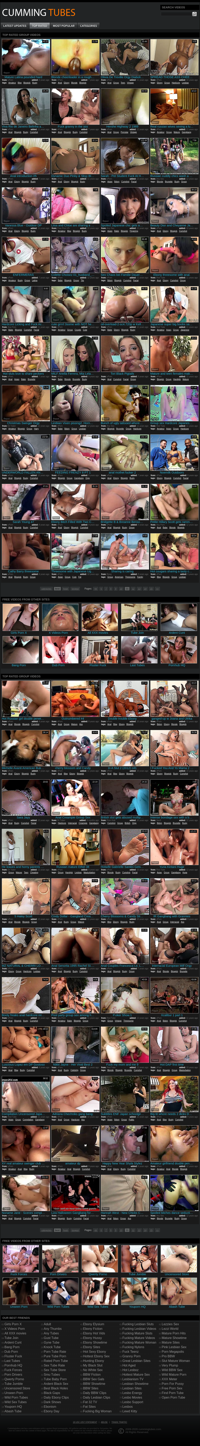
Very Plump (170, 1365)
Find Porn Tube (172, 1393)
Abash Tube (12, 1411)
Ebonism (50, 1406)
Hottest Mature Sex (136, 1374)
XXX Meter (169, 1379)
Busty (34, 83)
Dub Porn (11, 1351)
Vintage (130, 83)
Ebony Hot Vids (94, 1333)
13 (139, 588)
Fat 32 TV (90, 1402)
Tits (82, 280)
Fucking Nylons (133, 1347)
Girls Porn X (13, 1324)
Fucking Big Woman (97, 1411)
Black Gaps (52, 1393)
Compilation (28, 1120)
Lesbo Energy (132, 1393)
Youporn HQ (13, 1406)
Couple (78, 330)
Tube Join (11, 1338)
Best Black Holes (56, 1388)
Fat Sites (89, 1406)
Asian (109, 182)
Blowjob (26, 83)
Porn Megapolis (173, 1351)
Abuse (104, 1422)
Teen (123, 83)
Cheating (34, 872)
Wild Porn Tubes (16, 1397)
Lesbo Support (132, 1402)
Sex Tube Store (55, 1370)
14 (145, 588)
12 (133, 588)
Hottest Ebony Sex (96, 1356)
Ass (81, 724)
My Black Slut (92, 1365)
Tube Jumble (13, 1383)
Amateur (12, 83)
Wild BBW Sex (172, 1370)
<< (95, 588)
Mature (177, 132)
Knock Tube (52, 1347)
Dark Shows (52, 1402)
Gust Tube (51, 1338)
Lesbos (127, 1406)
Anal (60, 83)
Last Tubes (12, 1361)
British (127, 823)
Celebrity (74, 1070)
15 (151, 588)
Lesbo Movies (132, 1397)
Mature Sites (171, 1342)
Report (7, 73)
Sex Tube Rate (54, 1365)
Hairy (36, 429)
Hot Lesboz (130, 1370)
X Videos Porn (14, 1328)
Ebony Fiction (92, 1328)
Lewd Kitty (129, 1411)
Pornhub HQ (13, 1365)
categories (46, 588)
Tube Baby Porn (55, 1379)
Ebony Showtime (95, 1342)
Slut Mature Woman (176, 1361)
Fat (79, 577)
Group (116, 83)
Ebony (66, 83)
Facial (134, 182)
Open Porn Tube (173, 1397)
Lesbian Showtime (135, 1383)
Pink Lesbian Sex (174, 1347)
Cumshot (34, 132)
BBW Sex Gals (93, 1379)
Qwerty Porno (14, 1379)
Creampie (83, 823)
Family (140, 577)
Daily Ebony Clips (56, 1397)
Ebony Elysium (93, 1324)
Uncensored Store (17, 1388)
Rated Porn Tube (56, 1361)
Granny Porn (131, 1356)
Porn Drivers (13, 1374)
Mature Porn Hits (174, 1333)
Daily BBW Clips (94, 1393)
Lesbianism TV (133, 1379)
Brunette (169, 182)
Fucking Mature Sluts (137, 1333)
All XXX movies (15, 1333)
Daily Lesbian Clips (96, 1397)
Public (131, 1120)
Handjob (177, 379)
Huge (184, 872)
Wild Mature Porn (174, 1374)
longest (75, 588)
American (119, 577)
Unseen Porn (13, 1393)
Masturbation (89, 872)
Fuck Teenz (130, 1351)
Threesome (130, 577)
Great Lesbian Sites (136, 1361)
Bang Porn (12, 1347)
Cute (85, 330)
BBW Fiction (92, 1374)
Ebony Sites (91, 1347)
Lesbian (185, 83)
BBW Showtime (94, 1383)
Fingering (134, 231)
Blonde (74, 83)
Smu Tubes (52, 1374)
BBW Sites (90, 1388)
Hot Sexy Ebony (94, 1351)
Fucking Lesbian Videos (139, 1328)
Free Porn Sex (172, 1388)
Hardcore (176, 83)
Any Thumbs (53, 1328)
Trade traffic (119, 1422)
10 (121, 588)
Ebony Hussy (92, 1338)
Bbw (20, 83)
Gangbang (186, 132)
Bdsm (116, 182)
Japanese (185, 330)
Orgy (87, 478)
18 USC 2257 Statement (85, 1422)
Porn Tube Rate (55, 1351)
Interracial (72, 823)
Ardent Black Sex (56, 1383)
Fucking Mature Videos (138, 1338)
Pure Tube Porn (55, 1356)
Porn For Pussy (173, 1383)
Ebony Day (51, 1411)
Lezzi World (170, 1328)
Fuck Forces (13, 1370)
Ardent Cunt (12, 1342)
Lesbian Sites (132, 1388)
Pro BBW (168, 1356)
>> (157, 588)
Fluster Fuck (13, 1356)
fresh (65, 588)
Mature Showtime (174, 1338)
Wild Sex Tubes (15, 1402)
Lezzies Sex (170, 1324)
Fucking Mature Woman (139, 1342)
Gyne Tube (51, 1342)
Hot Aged (129, 1365)
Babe (116, 231)
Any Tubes (51, 1333)
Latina (34, 280)
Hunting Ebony (93, 1361)
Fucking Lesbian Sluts (138, 1324)
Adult (47, 1324)
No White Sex (93, 1370)
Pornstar (124, 132)
